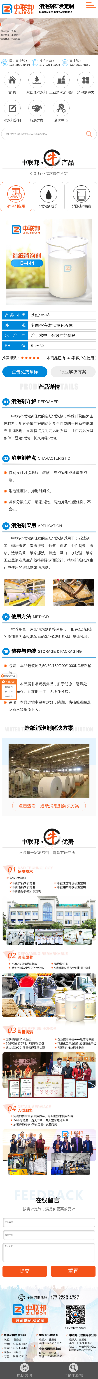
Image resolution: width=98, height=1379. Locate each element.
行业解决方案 (73, 371)
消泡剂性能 (81, 206)
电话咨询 (24, 1370)
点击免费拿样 (25, 371)
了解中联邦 (73, 1370)
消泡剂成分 (48, 206)
